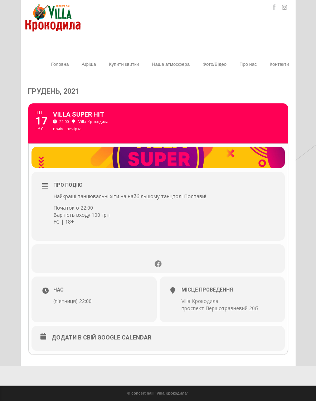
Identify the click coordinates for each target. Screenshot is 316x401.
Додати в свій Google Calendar (101, 337)
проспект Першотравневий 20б (219, 308)
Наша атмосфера (171, 64)
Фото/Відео (215, 64)
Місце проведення (207, 290)
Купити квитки (124, 64)
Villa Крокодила (199, 301)
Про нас (248, 64)
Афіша (89, 64)
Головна (60, 64)
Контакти (279, 64)
